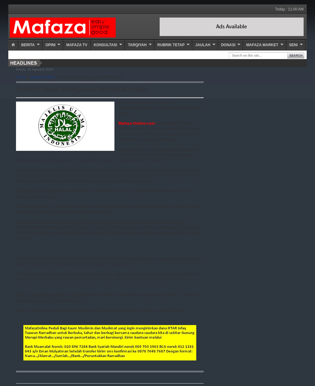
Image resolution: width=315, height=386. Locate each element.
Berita (28, 45)
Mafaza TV (76, 45)
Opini (51, 45)
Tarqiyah (137, 45)
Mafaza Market (262, 45)
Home (21, 77)
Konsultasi (105, 45)
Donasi (228, 45)
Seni (293, 45)
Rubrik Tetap (171, 45)
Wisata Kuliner (42, 77)
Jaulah (202, 45)
